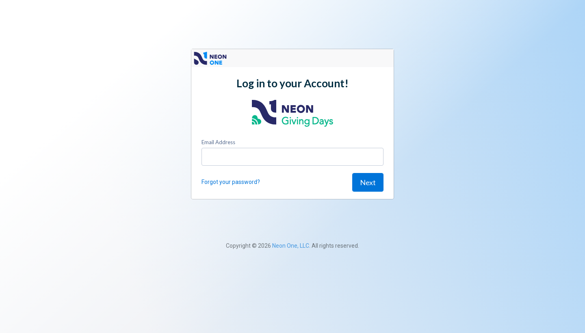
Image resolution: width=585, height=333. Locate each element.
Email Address (218, 142)
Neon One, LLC (290, 245)
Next (368, 182)
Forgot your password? (231, 182)
